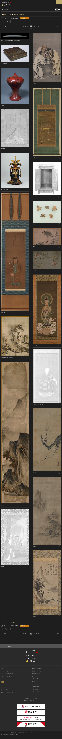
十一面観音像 (36, 345)
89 (36, 26)
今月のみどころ (35, 676)
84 (27, 26)
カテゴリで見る (5, 671)
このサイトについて (36, 684)
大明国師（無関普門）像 (38, 404)
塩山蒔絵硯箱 (4, 63)
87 (32, 26)
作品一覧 (3, 668)
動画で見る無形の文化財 (7, 692)
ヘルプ (33, 681)
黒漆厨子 (35, 197)
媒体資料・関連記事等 (37, 668)
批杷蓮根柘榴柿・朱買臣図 (7, 357)
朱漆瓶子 (3, 105)
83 (25, 26)
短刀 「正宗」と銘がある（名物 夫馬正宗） (11, 40)
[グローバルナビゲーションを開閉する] (59, 2)
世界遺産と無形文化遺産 (7, 673)
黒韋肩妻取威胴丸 (5, 189)
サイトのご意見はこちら (37, 692)
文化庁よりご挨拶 (36, 673)
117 (41, 26)
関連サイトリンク (36, 686)
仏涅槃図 (35, 157)
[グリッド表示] (56, 9)
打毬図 (34, 270)
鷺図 (34, 246)
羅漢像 (2, 566)
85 (29, 26)
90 (38, 26)
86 (31, 26)
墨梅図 (34, 472)
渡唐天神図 (3, 312)
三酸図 (34, 83)
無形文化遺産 (4, 689)
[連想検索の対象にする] (28, 41)
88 (34, 26)
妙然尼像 (3, 148)
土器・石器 (35, 224)
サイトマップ (35, 689)
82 (24, 26)
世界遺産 (3, 687)
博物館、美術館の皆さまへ (38, 671)
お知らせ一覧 (35, 679)
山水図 (2, 505)
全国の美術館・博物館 (6, 676)
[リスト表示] (59, 9)
